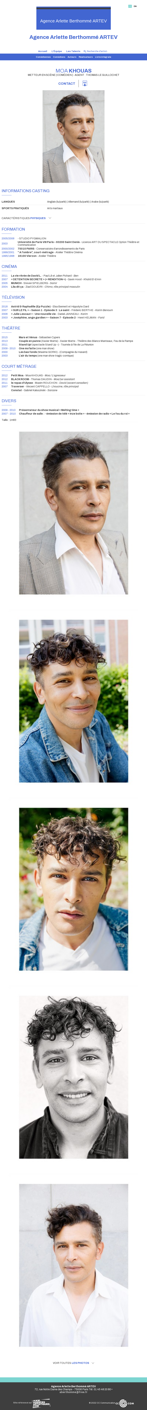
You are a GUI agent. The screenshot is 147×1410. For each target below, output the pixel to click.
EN (135, 6)
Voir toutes (73, 1363)
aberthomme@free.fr (73, 1392)
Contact (66, 83)
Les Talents (73, 51)
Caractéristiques (26, 218)
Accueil (42, 51)
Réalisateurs (86, 57)
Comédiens (59, 57)
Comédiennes (43, 57)
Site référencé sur (31, 1403)
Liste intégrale (103, 57)
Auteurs (72, 57)
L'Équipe (57, 51)
